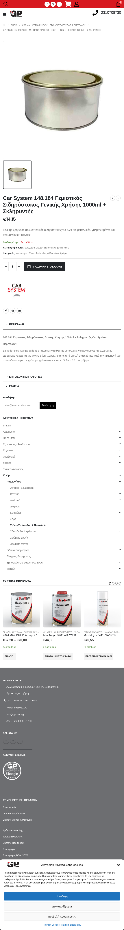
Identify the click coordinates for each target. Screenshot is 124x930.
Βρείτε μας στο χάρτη (17, 693)
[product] (21, 608)
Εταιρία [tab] (14, 386)
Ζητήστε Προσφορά (13, 842)
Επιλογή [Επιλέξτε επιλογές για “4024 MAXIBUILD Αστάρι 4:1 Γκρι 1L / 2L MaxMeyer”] (9, 656)
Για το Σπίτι (9, 438)
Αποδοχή (62, 896)
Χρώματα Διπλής (19, 537)
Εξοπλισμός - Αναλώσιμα (16, 444)
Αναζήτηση (48, 405)
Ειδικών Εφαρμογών (18, 550)
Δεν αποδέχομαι (62, 906)
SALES (7, 425)
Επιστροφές (9, 849)
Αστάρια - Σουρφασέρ (22, 487)
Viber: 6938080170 (17, 707)
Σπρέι (13, 519)
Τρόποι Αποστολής (13, 830)
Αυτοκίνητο (9, 431)
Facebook (6, 311)
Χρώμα (63, 253)
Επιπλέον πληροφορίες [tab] (25, 376)
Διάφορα (15, 506)
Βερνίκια (14, 494)
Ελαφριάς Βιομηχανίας (19, 556)
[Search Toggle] (6, 4)
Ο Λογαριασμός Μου (14, 813)
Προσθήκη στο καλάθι (47, 266)
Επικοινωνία (9, 807)
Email (19, 311)
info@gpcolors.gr (15, 714)
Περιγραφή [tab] (16, 324)
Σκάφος (7, 462)
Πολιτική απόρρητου (71, 925)
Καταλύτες (15, 512)
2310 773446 (30, 700)
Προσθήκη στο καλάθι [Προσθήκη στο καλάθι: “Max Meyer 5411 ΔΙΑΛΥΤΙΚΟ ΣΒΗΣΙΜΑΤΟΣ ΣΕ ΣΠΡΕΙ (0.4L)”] (98, 656)
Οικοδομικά (9, 456)
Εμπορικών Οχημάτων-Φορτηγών (25, 562)
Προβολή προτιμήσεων (62, 916)
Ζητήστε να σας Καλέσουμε (17, 819)
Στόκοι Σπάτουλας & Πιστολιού (44, 253)
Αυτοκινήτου (22, 253)
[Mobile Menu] (6, 14)
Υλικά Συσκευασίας (13, 469)
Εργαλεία (8, 450)
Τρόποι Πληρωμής (13, 836)
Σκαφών (11, 568)
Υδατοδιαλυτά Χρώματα (23, 531)
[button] (118, 865)
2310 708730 (14, 700)
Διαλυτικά (15, 500)
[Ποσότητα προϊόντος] (12, 266)
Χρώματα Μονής (19, 543)
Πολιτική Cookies (51, 925)
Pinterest (13, 311)
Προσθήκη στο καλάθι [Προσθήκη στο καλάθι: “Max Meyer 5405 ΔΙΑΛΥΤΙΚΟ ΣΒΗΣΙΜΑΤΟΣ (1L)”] (58, 656)
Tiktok (20, 741)
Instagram (13, 741)
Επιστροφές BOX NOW (15, 855)
